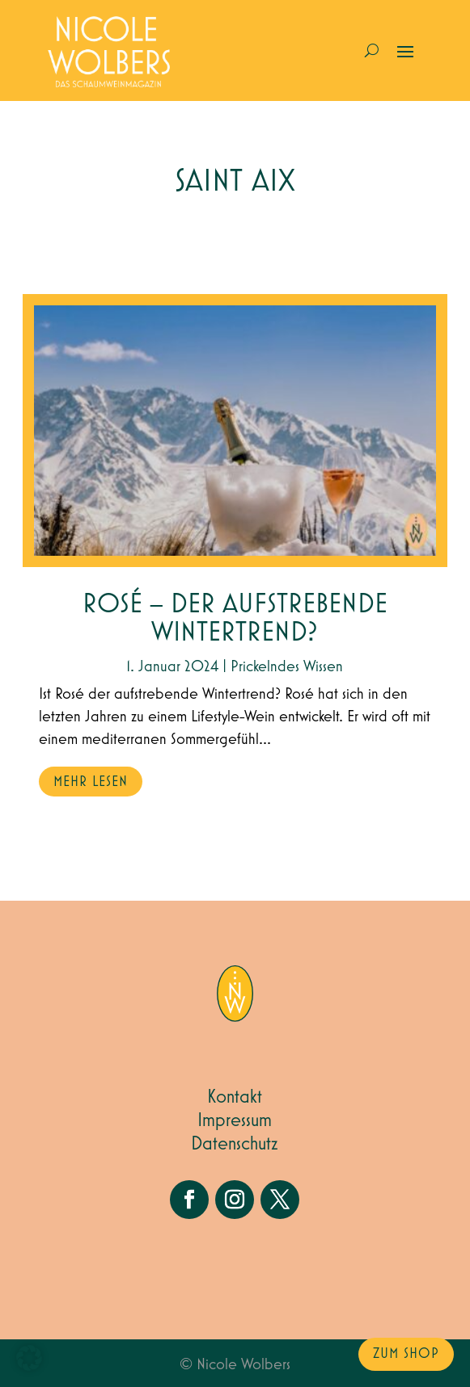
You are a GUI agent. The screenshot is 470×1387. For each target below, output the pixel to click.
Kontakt (234, 1097)
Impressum (234, 1120)
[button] (29, 1358)
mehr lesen (90, 782)
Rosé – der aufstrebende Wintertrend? (235, 619)
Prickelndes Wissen (287, 666)
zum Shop (406, 1354)
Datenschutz (234, 1144)
